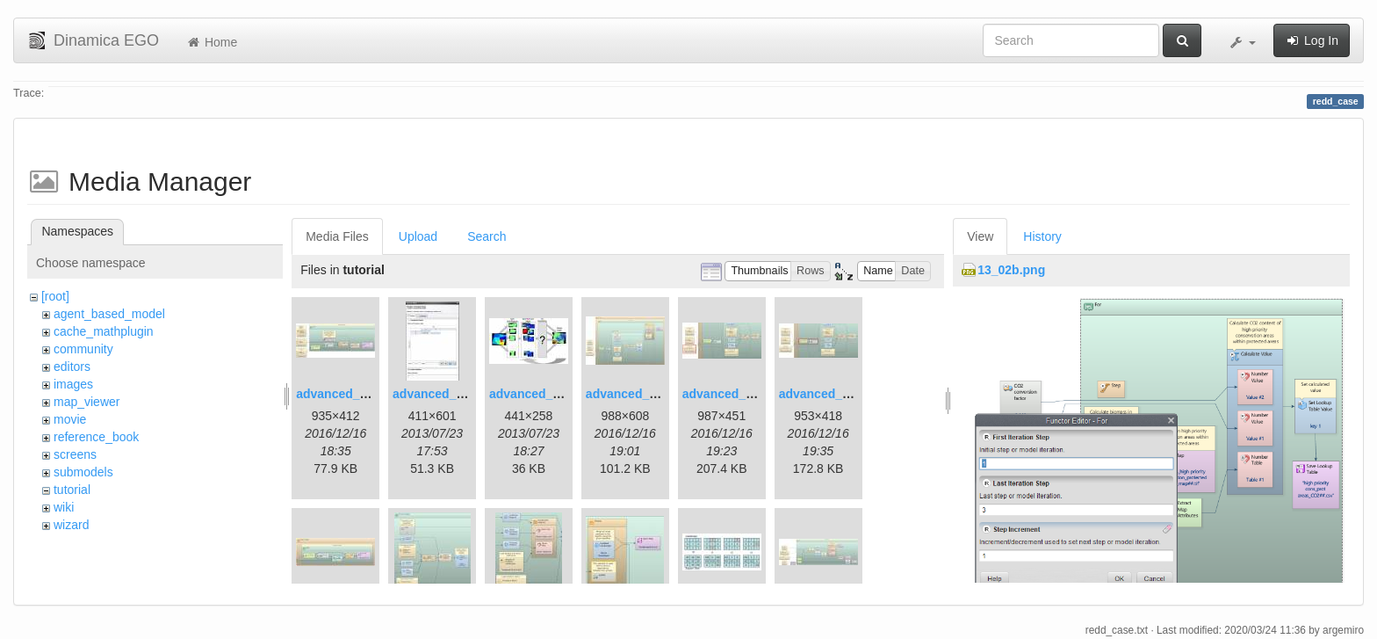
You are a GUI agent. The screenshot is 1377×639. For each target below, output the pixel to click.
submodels (83, 472)
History (1042, 236)
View (980, 236)
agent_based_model (109, 314)
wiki (64, 507)
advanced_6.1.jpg (733, 394)
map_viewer (86, 402)
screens (75, 454)
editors (72, 366)
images (73, 384)
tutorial (72, 490)
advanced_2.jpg (439, 394)
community (83, 349)
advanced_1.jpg (342, 394)
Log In (1311, 40)
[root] (55, 296)
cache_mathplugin (104, 331)
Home (211, 42)
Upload (418, 236)
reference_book (96, 437)
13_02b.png (1011, 270)
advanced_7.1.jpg (830, 394)
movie (70, 419)
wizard (71, 525)
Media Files (337, 236)
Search (486, 236)
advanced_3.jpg (535, 394)
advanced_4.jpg (632, 394)
